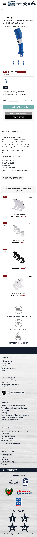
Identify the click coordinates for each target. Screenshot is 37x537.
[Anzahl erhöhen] (16, 100)
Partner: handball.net (8, 436)
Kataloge (4, 413)
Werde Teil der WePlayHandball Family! (14, 431)
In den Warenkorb (18, 107)
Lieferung (4, 370)
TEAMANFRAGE (18, 117)
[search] (18, 9)
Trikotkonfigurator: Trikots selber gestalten (15, 415)
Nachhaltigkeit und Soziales (10, 443)
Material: (5, 150)
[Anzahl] (13, 100)
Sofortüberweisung (7, 462)
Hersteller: (6, 161)
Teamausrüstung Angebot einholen (13, 406)
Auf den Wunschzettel (18, 114)
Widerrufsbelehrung (8, 377)
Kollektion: (6, 157)
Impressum (5, 382)
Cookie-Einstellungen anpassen (11, 387)
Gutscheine (5, 366)
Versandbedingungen (8, 368)
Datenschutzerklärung (8, 380)
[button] (4, 3)
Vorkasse (4, 464)
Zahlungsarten (6, 363)
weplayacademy (6, 441)
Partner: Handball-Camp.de (10, 438)
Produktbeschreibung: (11, 137)
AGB (3, 375)
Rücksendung (5, 373)
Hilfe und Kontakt (7, 361)
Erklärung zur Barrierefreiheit (10, 385)
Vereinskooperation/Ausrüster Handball (14, 408)
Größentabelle (23, 94)
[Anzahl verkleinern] (10, 100)
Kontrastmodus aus (17, 393)
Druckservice (5, 410)
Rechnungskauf (6, 455)
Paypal (3, 457)
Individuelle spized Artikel (9, 420)
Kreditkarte (5, 459)
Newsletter (5, 434)
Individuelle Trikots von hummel (12, 417)
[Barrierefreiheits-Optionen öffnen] (3, 392)
